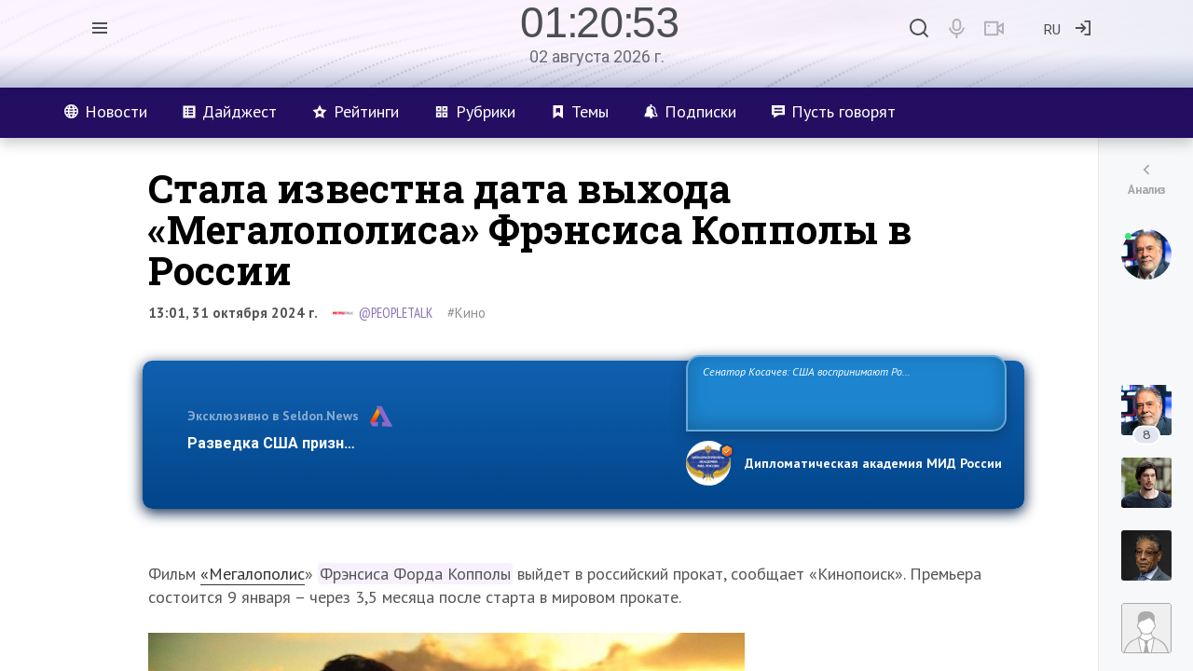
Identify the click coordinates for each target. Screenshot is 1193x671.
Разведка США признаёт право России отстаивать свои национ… (426, 443)
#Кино (466, 313)
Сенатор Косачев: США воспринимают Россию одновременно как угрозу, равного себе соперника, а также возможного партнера (843, 391)
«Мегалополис (252, 573)
